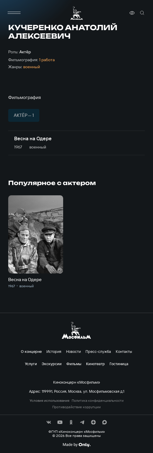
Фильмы (73, 363)
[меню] (14, 13)
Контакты (124, 351)
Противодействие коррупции (76, 407)
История (53, 351)
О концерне (31, 351)
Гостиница (119, 363)
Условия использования (49, 401)
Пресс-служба (98, 351)
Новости (73, 351)
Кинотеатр (95, 363)
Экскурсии (52, 363)
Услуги (31, 363)
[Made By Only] (76, 444)
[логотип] (76, 13)
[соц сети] (48, 422)
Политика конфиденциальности (98, 401)
